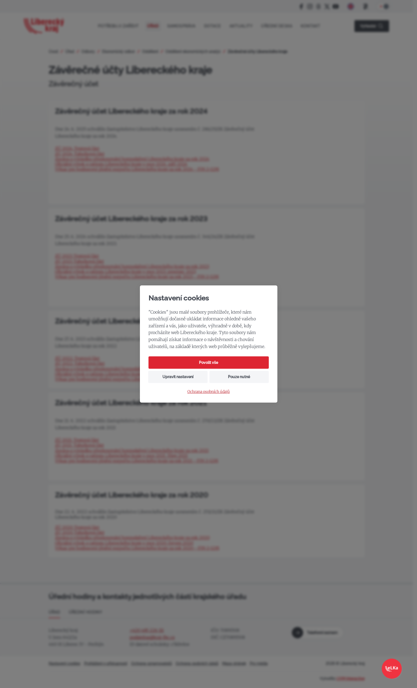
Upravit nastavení (177, 377)
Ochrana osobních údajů (208, 391)
